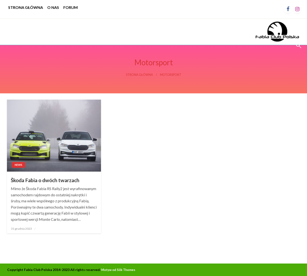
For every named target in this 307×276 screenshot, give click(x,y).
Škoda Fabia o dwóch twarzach (45, 180)
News (18, 164)
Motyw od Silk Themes (118, 270)
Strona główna (139, 75)
